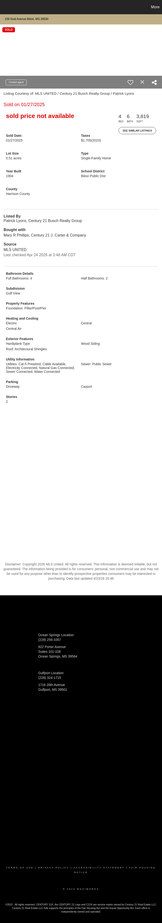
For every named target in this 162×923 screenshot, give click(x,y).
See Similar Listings (137, 130)
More (155, 7)
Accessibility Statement (99, 867)
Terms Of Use (20, 867)
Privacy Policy (53, 867)
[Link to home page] (6, 7)
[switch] (130, 82)
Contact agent (16, 82)
